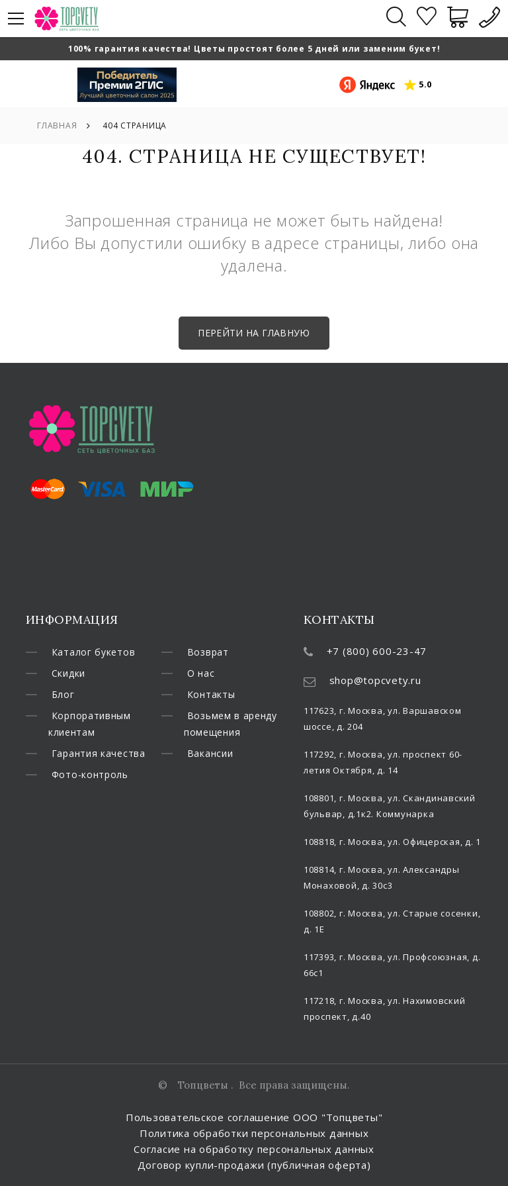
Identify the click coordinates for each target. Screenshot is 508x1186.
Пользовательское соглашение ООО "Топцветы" (254, 1117)
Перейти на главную (254, 332)
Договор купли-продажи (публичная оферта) (254, 1164)
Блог (63, 696)
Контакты (212, 717)
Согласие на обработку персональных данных (254, 1149)
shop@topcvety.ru (375, 680)
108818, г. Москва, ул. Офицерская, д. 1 (392, 842)
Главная (57, 125)
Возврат (208, 674)
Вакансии (211, 778)
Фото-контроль (228, 652)
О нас (201, 696)
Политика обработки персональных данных (254, 1133)
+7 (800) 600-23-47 (377, 651)
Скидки (70, 674)
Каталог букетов (94, 652)
